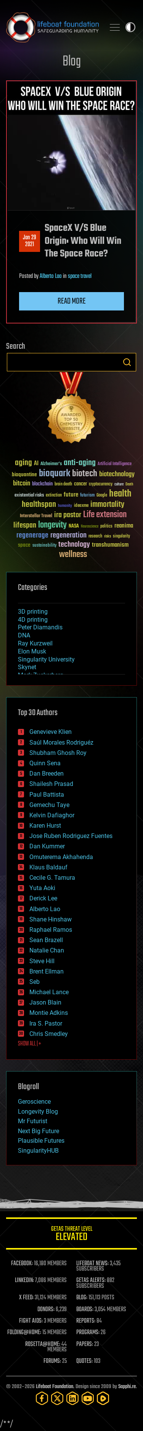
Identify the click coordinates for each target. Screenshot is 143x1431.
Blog (72, 62)
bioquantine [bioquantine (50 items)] (24, 474)
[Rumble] (103, 1398)
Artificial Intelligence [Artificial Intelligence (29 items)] (115, 464)
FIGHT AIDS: (31, 1321)
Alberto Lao (51, 276)
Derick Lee (43, 898)
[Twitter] (57, 1398)
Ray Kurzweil (35, 643)
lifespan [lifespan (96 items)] (24, 525)
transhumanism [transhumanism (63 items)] (110, 545)
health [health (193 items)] (120, 494)
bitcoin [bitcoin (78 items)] (21, 484)
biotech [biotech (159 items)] (84, 474)
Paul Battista (46, 794)
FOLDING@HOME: (24, 1333)
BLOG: (81, 1298)
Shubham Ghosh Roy (58, 752)
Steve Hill (42, 961)
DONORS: (46, 1310)
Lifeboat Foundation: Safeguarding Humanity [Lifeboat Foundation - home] (52, 27)
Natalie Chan (46, 950)
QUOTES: (84, 1361)
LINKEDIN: (24, 1281)
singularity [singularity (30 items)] (121, 536)
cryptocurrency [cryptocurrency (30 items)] (100, 484)
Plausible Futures (41, 1140)
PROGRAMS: (88, 1333)
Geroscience (34, 1101)
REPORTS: (85, 1321)
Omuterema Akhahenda (61, 857)
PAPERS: (84, 1344)
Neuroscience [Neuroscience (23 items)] (89, 527)
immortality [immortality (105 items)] (107, 504)
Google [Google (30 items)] (101, 495)
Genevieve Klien (50, 731)
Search (127, 362)
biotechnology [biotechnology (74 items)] (117, 474)
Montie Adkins (48, 1012)
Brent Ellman (46, 971)
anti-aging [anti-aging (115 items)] (80, 463)
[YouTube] (88, 1398)
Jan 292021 (29, 241)
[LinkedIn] (72, 1398)
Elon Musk (32, 651)
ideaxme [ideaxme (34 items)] (81, 506)
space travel (80, 276)
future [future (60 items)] (71, 494)
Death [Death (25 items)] (129, 484)
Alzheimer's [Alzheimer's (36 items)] (51, 464)
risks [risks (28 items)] (107, 536)
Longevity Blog (38, 1111)
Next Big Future (38, 1131)
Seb (34, 981)
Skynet (27, 667)
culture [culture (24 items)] (119, 484)
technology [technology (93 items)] (74, 545)
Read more (72, 301)
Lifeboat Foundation (54, 1386)
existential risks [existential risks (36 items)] (29, 495)
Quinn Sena (45, 763)
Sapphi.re (127, 1386)
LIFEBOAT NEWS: (92, 1264)
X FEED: (26, 1298)
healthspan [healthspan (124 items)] (39, 505)
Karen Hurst (45, 825)
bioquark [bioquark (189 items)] (54, 473)
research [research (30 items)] (95, 536)
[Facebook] (42, 1398)
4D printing (33, 619)
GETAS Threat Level (71, 1234)
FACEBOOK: (22, 1264)
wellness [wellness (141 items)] (73, 555)
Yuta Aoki (42, 888)
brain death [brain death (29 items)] (63, 484)
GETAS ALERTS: (91, 1281)
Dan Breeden (46, 773)
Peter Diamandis (40, 627)
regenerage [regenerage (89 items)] (32, 535)
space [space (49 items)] (24, 545)
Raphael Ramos (50, 929)
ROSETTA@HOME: (42, 1344)
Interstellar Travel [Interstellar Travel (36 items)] (36, 516)
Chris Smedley (48, 1033)
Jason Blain (45, 1002)
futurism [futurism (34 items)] (87, 495)
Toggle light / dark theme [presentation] (130, 27)
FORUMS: (52, 1361)
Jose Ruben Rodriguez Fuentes (70, 836)
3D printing (33, 611)
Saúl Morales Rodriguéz (61, 742)
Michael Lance (49, 992)
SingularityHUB (38, 1150)
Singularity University (46, 659)
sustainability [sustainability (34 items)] (44, 546)
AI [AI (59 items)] (36, 463)
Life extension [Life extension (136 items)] (105, 515)
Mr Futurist (32, 1121)
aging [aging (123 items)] (23, 463)
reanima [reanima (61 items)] (123, 525)
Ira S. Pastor (45, 1023)
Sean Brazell (46, 940)
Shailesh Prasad (51, 783)
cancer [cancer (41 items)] (80, 484)
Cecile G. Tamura (52, 877)
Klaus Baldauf (48, 867)
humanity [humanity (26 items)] (65, 506)
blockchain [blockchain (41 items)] (42, 484)
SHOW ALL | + (29, 1044)
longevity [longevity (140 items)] (52, 525)
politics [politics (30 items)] (106, 526)
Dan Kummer (47, 846)
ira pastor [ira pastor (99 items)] (67, 515)
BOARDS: (84, 1310)
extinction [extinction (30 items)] (54, 495)
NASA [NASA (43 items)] (74, 526)
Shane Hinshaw (50, 919)
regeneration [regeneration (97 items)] (68, 535)
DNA (24, 635)
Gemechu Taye (49, 805)
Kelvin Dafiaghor (51, 815)
